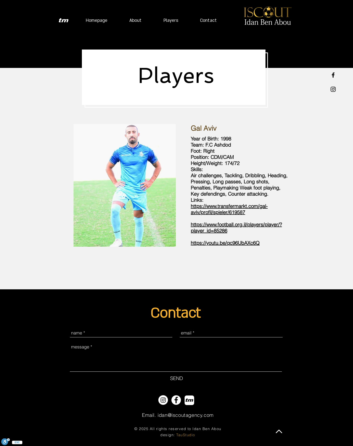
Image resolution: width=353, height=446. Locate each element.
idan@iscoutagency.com (186, 415)
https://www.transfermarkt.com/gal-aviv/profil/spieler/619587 (229, 209)
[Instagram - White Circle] (163, 400)
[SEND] (176, 378)
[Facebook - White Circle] (176, 400)
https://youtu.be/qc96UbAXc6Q (225, 243)
